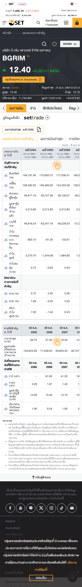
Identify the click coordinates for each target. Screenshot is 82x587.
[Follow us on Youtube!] (20, 508)
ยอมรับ (41, 578)
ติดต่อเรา (10, 521)
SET (9, 4)
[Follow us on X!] (41, 508)
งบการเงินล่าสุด (51, 139)
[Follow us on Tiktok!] (61, 508)
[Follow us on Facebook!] (10, 508)
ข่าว (33, 108)
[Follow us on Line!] (31, 508)
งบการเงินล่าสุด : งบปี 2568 (23, 129)
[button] (4, 108)
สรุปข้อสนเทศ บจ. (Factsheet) (23, 79)
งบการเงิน (16, 108)
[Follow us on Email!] (72, 508)
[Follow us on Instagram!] (51, 508)
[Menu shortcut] (66, 23)
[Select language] (74, 4)
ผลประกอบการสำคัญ (18, 139)
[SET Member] (77, 22)
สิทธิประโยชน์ (52, 108)
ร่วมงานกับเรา (12, 528)
